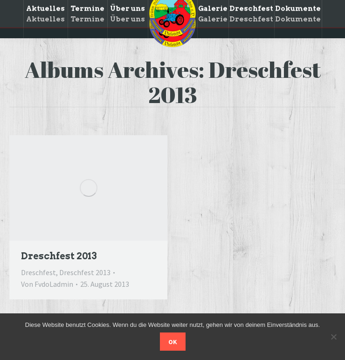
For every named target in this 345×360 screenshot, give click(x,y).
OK (172, 342)
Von (47, 284)
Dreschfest (38, 272)
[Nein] (333, 336)
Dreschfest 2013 (59, 256)
